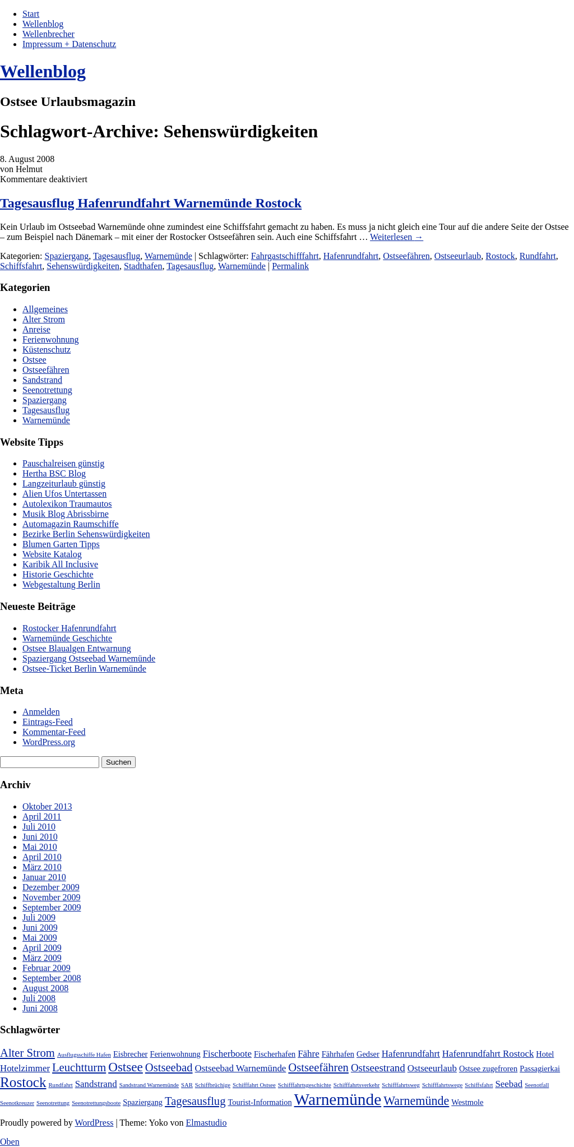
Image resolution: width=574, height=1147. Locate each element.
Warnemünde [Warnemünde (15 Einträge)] (338, 1099)
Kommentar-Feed (54, 732)
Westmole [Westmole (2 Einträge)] (467, 1102)
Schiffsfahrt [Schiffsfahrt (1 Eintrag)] (479, 1085)
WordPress (94, 1122)
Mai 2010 (39, 847)
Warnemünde (168, 256)
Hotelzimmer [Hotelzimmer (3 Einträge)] (25, 1068)
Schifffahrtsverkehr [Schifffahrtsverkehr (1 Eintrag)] (356, 1085)
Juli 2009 (38, 917)
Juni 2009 (40, 927)
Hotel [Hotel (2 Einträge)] (545, 1053)
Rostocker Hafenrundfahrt (69, 628)
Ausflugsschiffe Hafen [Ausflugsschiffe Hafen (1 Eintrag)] (84, 1055)
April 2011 (41, 816)
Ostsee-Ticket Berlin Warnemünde (84, 668)
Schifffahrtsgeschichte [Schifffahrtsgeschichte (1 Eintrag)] (304, 1085)
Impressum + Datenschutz (69, 44)
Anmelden (41, 711)
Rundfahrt (538, 256)
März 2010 (42, 867)
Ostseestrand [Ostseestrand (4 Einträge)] (378, 1068)
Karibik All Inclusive (60, 564)
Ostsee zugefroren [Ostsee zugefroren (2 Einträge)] (488, 1068)
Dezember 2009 (51, 887)
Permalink (290, 266)
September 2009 (51, 907)
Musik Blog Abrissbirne (65, 514)
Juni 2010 (40, 836)
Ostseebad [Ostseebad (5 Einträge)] (169, 1067)
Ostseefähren (406, 256)
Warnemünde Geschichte (67, 638)
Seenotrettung (47, 390)
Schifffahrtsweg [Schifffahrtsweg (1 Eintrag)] (401, 1085)
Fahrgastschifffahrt (285, 256)
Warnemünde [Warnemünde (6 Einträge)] (416, 1101)
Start (30, 13)
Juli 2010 (38, 826)
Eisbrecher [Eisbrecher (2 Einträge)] (130, 1053)
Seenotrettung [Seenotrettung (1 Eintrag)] (53, 1103)
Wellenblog (42, 24)
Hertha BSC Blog (54, 473)
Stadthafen (143, 266)
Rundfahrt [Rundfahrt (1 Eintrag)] (61, 1085)
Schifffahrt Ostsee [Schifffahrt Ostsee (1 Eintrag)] (254, 1085)
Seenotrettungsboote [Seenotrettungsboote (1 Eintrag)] (96, 1103)
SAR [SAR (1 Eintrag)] (187, 1085)
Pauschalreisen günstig (63, 463)
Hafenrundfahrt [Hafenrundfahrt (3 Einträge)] (411, 1053)
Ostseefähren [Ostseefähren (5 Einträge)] (318, 1067)
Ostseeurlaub (458, 256)
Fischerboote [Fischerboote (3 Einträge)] (227, 1053)
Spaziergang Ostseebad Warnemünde (88, 658)
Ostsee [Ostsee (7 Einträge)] (125, 1067)
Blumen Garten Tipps (61, 544)
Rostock (500, 256)
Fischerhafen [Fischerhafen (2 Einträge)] (274, 1053)
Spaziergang (67, 256)
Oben (10, 1141)
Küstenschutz (46, 349)
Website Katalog (52, 554)
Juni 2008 (40, 1008)
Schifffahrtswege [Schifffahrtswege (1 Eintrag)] (442, 1085)
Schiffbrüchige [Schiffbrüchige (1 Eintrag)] (212, 1085)
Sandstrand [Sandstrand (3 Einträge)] (96, 1084)
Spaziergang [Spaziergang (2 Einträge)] (143, 1102)
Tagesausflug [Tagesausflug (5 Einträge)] (195, 1101)
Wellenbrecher (48, 34)
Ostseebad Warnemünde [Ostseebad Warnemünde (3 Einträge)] (240, 1068)
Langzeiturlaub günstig (63, 483)
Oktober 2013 (47, 806)
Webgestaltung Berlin (61, 584)
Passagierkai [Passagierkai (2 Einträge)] (540, 1068)
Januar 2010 (44, 877)
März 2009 (42, 958)
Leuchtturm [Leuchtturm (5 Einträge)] (79, 1067)
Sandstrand (42, 380)
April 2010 (42, 857)
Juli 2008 (38, 998)
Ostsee (34, 359)
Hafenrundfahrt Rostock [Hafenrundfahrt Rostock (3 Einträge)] (488, 1053)
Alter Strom (43, 319)
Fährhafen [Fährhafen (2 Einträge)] (338, 1053)
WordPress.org (48, 742)
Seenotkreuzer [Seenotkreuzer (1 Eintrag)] (17, 1103)
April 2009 (42, 947)
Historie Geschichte (58, 574)
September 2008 (51, 978)
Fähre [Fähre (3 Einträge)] (308, 1053)
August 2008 (45, 988)
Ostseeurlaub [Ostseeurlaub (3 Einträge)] (432, 1068)
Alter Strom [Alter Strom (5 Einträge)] (27, 1053)
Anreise (36, 329)
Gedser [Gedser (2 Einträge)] (368, 1053)
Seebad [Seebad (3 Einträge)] (508, 1084)
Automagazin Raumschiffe (70, 524)
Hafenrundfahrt (351, 256)
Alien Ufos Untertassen (64, 493)
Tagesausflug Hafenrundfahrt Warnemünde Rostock (151, 203)
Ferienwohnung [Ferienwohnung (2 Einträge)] (175, 1053)
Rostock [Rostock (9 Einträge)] (23, 1082)
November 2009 (51, 897)
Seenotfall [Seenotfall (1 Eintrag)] (537, 1085)
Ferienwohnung (50, 339)
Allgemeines (45, 309)
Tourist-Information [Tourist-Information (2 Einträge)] (259, 1102)
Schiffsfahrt (21, 266)
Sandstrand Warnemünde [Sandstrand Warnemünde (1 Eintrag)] (149, 1085)
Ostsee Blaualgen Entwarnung (76, 648)
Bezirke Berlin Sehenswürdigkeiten (86, 534)
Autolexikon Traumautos (67, 503)
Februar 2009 (46, 968)
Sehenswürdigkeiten (83, 266)
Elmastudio (206, 1122)
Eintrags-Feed (47, 722)
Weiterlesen (396, 237)
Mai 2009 (39, 937)
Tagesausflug (116, 256)
